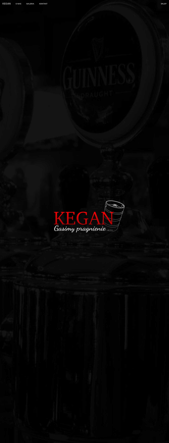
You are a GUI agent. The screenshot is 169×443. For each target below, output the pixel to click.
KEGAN (6, 3)
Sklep (164, 4)
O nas (18, 4)
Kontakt (43, 4)
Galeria (30, 4)
